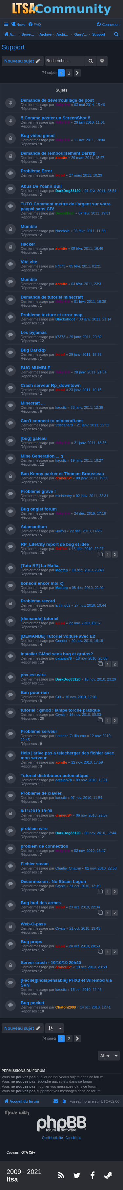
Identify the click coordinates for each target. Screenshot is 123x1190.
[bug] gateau (34, 438)
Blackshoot (65, 319)
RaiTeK (61, 549)
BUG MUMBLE (36, 367)
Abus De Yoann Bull (41, 186)
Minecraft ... (33, 403)
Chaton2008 (65, 1007)
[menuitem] (34, 24)
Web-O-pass (33, 924)
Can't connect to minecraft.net (52, 420)
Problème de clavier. (42, 793)
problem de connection (44, 846)
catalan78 (63, 658)
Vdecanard (64, 425)
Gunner (61, 641)
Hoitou (60, 531)
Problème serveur (39, 731)
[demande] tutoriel (39, 618)
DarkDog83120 (67, 191)
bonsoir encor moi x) (42, 583)
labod (60, 175)
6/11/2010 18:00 (36, 810)
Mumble (29, 226)
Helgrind (62, 105)
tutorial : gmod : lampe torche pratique (60, 710)
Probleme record (38, 600)
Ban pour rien (35, 692)
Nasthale (62, 231)
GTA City (28, 1152)
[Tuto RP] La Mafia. (40, 565)
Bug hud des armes (41, 902)
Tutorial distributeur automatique (54, 775)
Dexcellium (64, 213)
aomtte (61, 158)
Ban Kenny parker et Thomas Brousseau (62, 473)
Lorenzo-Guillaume (70, 736)
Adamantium (34, 526)
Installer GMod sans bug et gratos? (57, 653)
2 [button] (69, 73)
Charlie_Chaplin (68, 868)
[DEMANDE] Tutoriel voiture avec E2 (58, 636)
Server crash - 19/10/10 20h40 (51, 962)
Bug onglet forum (39, 509)
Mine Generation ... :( (42, 456)
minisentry (63, 496)
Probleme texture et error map (51, 314)
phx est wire (33, 674)
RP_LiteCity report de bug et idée (55, 544)
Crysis (60, 714)
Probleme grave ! (38, 491)
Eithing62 (63, 605)
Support (13, 47)
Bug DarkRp (33, 350)
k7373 (60, 266)
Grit (58, 697)
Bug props (31, 941)
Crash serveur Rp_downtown (50, 385)
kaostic (61, 407)
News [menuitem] (21, 24)
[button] (77, 73)
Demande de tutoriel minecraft (52, 297)
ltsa (12, 1179)
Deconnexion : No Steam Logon (53, 881)
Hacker (28, 244)
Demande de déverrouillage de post (57, 100)
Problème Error (36, 170)
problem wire (34, 828)
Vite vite (29, 261)
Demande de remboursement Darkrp (58, 153)
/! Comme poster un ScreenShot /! (56, 117)
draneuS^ (63, 478)
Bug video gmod (37, 135)
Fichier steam (35, 863)
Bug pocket (32, 1002)
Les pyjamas (34, 332)
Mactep (61, 570)
